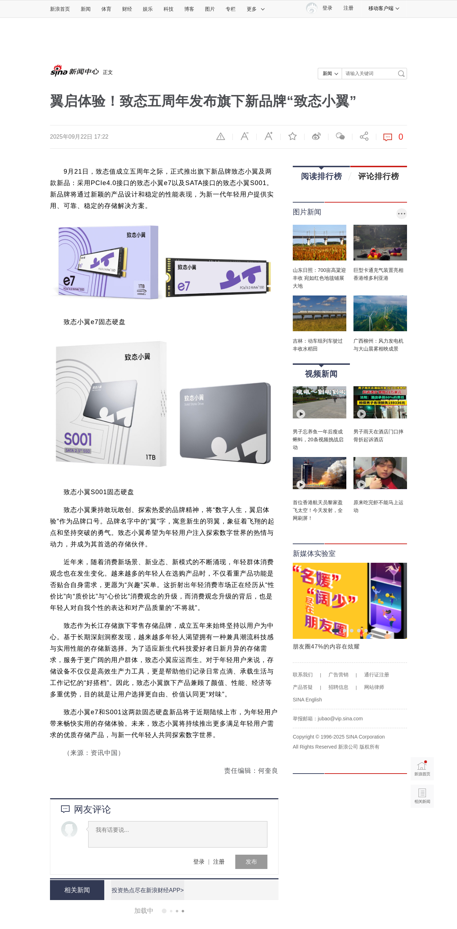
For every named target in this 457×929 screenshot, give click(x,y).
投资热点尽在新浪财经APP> (147, 890)
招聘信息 (338, 687)
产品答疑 (303, 687)
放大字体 (268, 136)
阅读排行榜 (321, 173)
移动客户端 (384, 8)
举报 (220, 136)
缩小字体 (244, 136)
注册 (348, 8)
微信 (340, 136)
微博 (316, 136)
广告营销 (338, 674)
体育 (106, 9)
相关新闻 (77, 890)
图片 (210, 9)
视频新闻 (321, 371)
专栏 (231, 9)
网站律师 (374, 687)
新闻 (86, 9)
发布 (251, 862)
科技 (169, 9)
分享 (364, 136)
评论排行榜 (378, 176)
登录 (199, 862)
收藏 (292, 136)
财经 (127, 9)
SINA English (307, 699)
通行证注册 (376, 674)
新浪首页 (60, 9)
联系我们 (303, 674)
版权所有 (370, 747)
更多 (256, 9)
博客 (189, 9)
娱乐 (148, 9)
